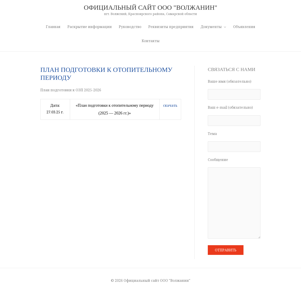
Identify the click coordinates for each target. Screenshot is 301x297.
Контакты (151, 40)
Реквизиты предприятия (170, 26)
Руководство (130, 26)
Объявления (244, 26)
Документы (211, 26)
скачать (170, 105)
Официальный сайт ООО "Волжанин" (150, 7)
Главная (53, 26)
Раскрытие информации (89, 26)
